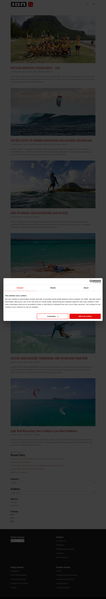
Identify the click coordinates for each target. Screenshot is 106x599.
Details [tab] (53, 288)
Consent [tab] (20, 288)
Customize (52, 316)
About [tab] (86, 288)
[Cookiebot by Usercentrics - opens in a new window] (91, 281)
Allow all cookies (85, 316)
